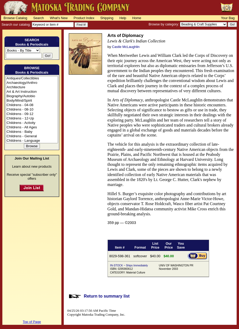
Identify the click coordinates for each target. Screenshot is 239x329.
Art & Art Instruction (32, 92)
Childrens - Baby (32, 132)
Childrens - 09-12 (32, 114)
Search (38, 18)
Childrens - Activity (32, 123)
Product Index (84, 18)
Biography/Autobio (32, 96)
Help (122, 18)
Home (136, 18)
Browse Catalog (15, 18)
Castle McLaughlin (126, 47)
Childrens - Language (32, 141)
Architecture (32, 87)
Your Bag (228, 18)
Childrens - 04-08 (32, 105)
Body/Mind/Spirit (32, 100)
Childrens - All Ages (32, 127)
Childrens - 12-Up (32, 118)
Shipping (106, 18)
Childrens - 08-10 (32, 109)
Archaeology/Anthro (32, 83)
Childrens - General (32, 136)
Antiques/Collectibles (32, 78)
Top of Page (32, 322)
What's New (59, 18)
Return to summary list (107, 296)
